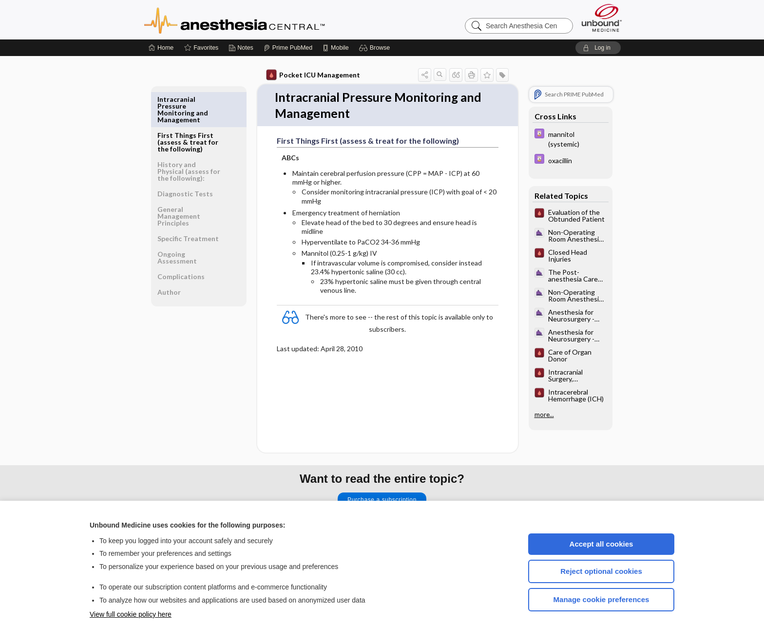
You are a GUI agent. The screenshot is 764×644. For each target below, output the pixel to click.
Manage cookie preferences (601, 599)
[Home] (161, 47)
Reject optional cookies (601, 571)
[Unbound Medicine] (601, 17)
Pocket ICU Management (313, 75)
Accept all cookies (601, 544)
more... (544, 414)
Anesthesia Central (265, 19)
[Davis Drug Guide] (570, 138)
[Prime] (288, 47)
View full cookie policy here (131, 614)
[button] (376, 47)
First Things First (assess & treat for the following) (187, 106)
